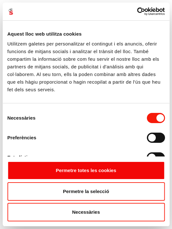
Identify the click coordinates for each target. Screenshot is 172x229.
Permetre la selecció (86, 191)
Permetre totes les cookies (86, 170)
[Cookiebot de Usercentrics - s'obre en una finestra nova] (137, 11)
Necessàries (86, 212)
